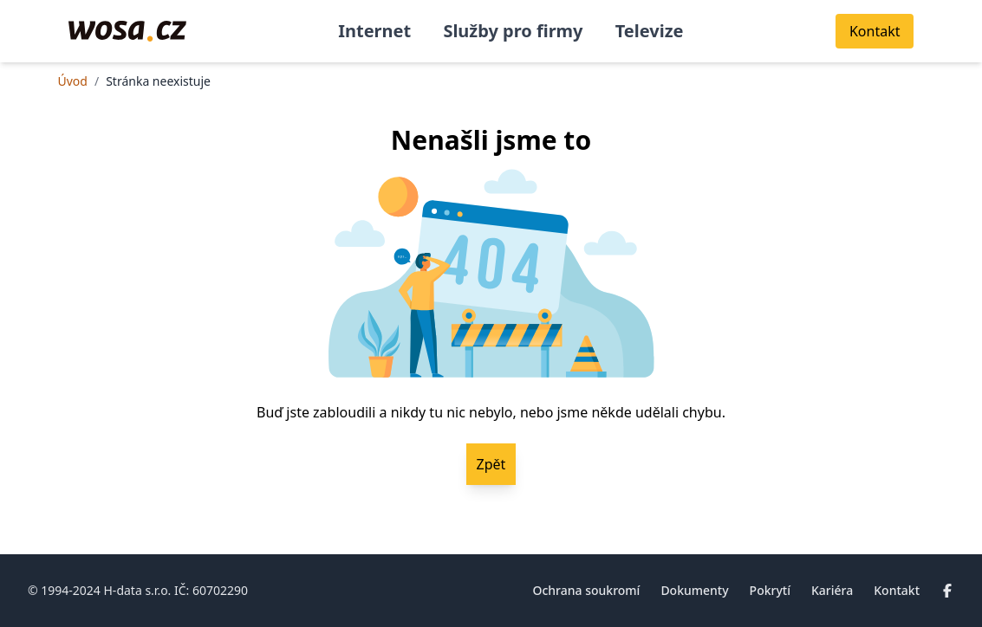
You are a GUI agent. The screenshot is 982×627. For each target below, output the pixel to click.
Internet (374, 30)
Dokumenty (694, 590)
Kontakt (897, 590)
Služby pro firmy (512, 30)
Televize (649, 30)
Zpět (491, 464)
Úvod (73, 81)
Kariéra (832, 590)
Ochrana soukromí (586, 590)
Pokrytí (770, 590)
